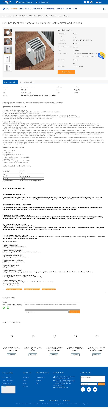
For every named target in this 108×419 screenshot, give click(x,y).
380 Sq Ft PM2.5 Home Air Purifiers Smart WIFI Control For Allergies (75, 348)
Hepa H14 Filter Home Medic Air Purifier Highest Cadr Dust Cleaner (32, 348)
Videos (21, 9)
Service (24, 383)
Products (14, 9)
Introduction (26, 377)
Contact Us (60, 9)
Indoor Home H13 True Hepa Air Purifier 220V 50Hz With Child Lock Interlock (54, 348)
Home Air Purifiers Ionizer (49, 289)
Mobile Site (66, 400)
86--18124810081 (44, 2)
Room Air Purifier (7, 383)
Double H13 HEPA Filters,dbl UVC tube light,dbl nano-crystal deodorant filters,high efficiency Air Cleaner (96, 349)
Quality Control (49, 9)
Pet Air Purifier (6, 377)
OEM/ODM (39, 380)
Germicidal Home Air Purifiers (14, 289)
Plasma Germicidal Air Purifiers (32, 289)
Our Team (25, 386)
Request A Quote (71, 9)
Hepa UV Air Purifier (8, 380)
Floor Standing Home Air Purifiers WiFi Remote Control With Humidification (11, 348)
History (24, 380)
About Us (28, 9)
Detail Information (10, 82)
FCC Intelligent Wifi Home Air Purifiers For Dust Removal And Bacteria (49, 16)
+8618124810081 (17, 305)
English (100, 2)
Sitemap (41, 400)
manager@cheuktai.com (26, 2)
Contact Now (66, 72)
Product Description (26, 82)
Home (6, 8)
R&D (37, 383)
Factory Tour (37, 9)
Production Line (40, 377)
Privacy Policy (53, 400)
